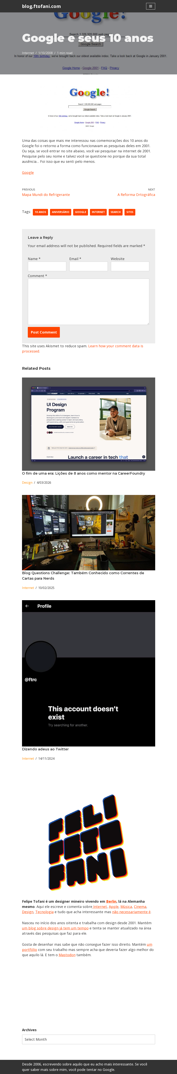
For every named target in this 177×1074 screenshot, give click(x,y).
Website (117, 258)
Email (75, 258)
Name (34, 258)
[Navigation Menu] (150, 6)
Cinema (140, 906)
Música (126, 906)
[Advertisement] (88, 992)
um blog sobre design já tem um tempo (55, 928)
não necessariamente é (131, 911)
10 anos (40, 212)
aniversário (60, 212)
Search (116, 212)
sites (129, 212)
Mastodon (67, 954)
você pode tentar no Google (91, 1069)
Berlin (111, 901)
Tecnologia (44, 911)
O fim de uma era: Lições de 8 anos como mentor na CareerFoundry (83, 473)
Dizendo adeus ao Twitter (45, 749)
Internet (28, 53)
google (80, 212)
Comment (37, 275)
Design (27, 482)
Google (28, 172)
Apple (114, 906)
